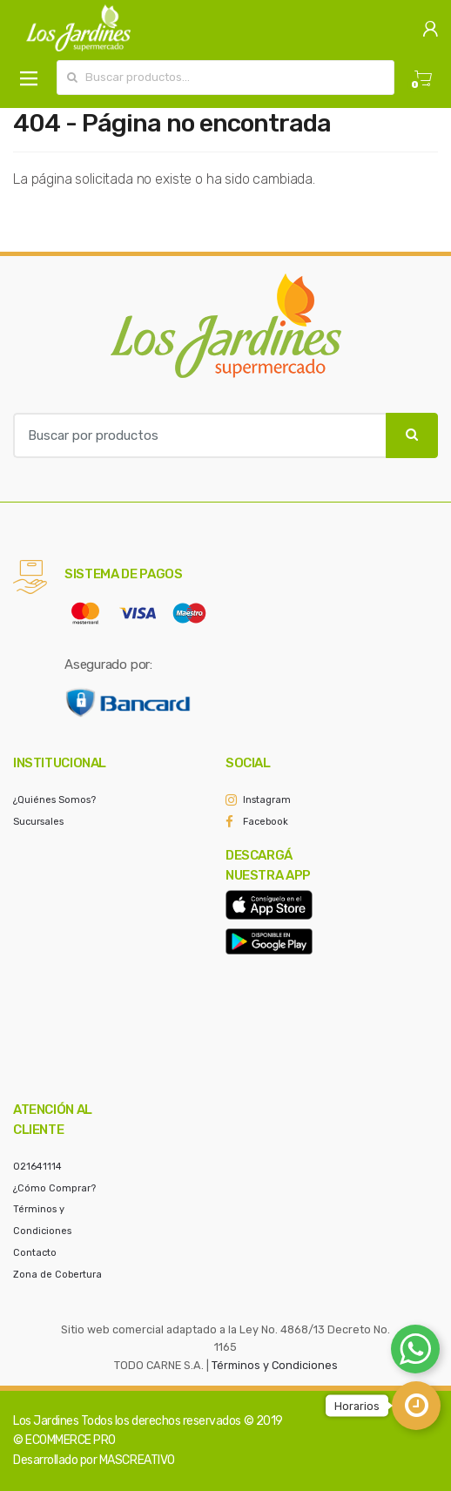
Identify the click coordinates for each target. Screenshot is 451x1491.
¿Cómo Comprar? (54, 1188)
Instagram (267, 800)
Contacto (35, 1252)
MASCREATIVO (137, 1460)
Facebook (265, 821)
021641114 (37, 1166)
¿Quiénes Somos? (54, 800)
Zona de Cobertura (57, 1274)
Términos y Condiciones (275, 1365)
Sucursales (38, 821)
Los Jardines (45, 1420)
